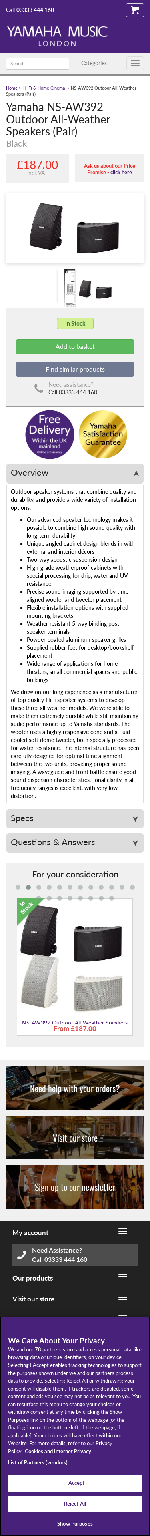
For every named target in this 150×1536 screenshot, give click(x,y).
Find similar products (75, 369)
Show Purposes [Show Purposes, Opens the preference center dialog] (75, 1523)
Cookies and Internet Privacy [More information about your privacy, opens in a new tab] (58, 1451)
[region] (75, 1426)
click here (121, 172)
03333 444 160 (35, 9)
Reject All (75, 1503)
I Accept (74, 1483)
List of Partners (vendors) (38, 1462)
